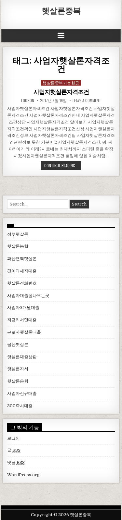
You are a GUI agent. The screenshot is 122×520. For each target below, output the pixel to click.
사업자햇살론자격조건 (61, 92)
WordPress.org (23, 474)
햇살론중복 (61, 10)
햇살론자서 (17, 368)
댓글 (16, 462)
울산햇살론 (17, 344)
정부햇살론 (17, 234)
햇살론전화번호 (22, 283)
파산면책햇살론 (22, 258)
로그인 (13, 438)
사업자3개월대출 (23, 307)
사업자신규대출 (22, 393)
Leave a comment (87, 100)
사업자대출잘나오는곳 (28, 295)
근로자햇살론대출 (24, 332)
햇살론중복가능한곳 (61, 82)
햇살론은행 (17, 381)
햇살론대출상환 (22, 356)
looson (27, 100)
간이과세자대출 (22, 270)
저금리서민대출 (22, 319)
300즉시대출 (20, 405)
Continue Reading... (61, 165)
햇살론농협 (17, 246)
